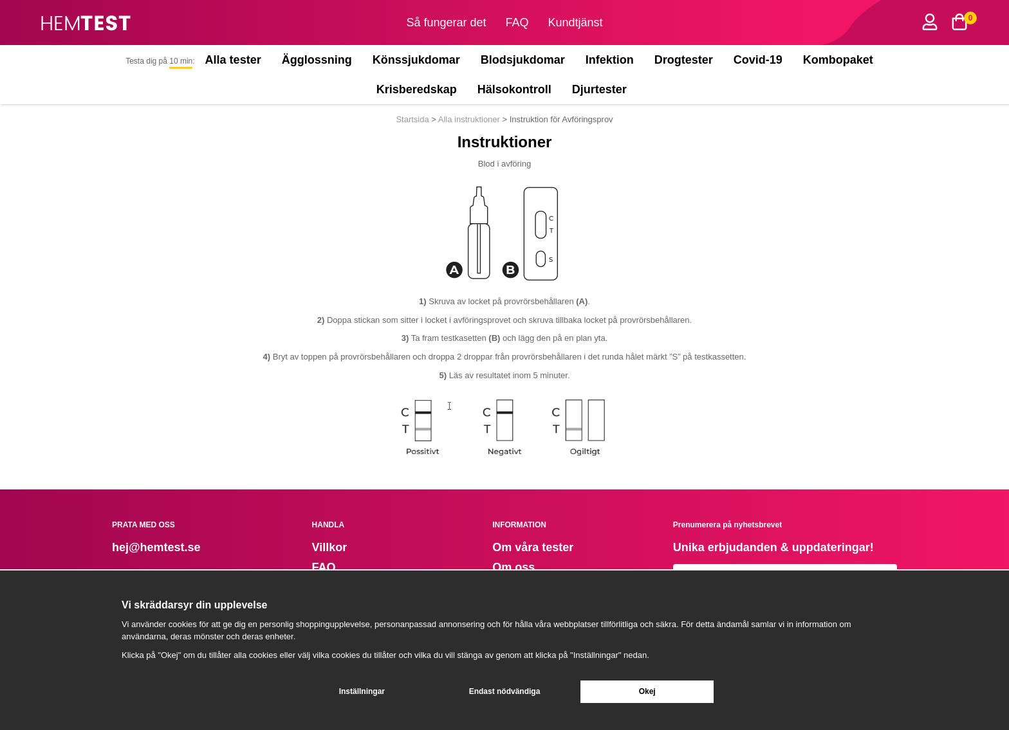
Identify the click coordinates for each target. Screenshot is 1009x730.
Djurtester (602, 89)
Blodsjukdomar (523, 59)
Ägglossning (317, 59)
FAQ (517, 22)
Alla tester (233, 59)
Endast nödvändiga (505, 691)
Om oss (513, 567)
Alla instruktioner (469, 119)
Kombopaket (838, 59)
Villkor (329, 547)
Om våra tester (532, 547)
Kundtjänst (575, 22)
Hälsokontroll (514, 89)
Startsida (413, 119)
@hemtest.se (165, 547)
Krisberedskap (416, 89)
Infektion (610, 59)
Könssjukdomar (416, 59)
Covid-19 (758, 59)
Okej (647, 691)
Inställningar (362, 691)
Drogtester (683, 59)
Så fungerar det (446, 22)
